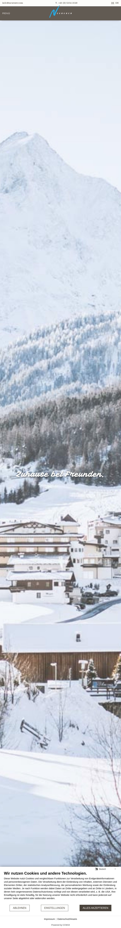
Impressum (49, 919)
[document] (60, 887)
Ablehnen (19, 908)
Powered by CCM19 (60, 925)
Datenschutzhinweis (67, 919)
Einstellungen (54, 908)
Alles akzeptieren (95, 908)
